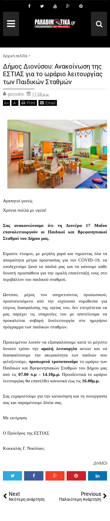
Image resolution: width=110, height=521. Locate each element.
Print (28, 103)
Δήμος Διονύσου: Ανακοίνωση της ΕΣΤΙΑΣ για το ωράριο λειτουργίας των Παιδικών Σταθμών (53, 74)
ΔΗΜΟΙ (100, 463)
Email (47, 103)
